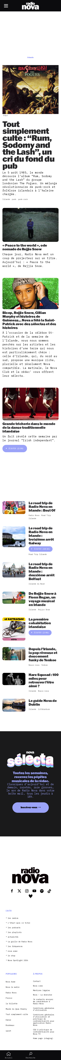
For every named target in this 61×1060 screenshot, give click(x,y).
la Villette (11, 1003)
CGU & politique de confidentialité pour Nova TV (43, 1032)
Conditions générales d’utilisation (43, 1009)
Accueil (8, 1055)
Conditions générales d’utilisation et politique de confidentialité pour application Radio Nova (43, 1020)
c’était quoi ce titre (19, 923)
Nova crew (38, 986)
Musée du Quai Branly (16, 1009)
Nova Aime (10, 981)
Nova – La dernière (42, 995)
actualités (13, 937)
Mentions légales (41, 990)
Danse (8, 1020)
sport (8, 1031)
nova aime (12, 951)
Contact (37, 981)
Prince (9, 998)
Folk (5, 115)
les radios (13, 918)
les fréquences (15, 946)
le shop (11, 956)
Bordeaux (10, 1025)
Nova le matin (13, 987)
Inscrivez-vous (29, 807)
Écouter (14, 448)
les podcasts (14, 928)
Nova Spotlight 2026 (18, 960)
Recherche (30, 1055)
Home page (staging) (43, 1038)
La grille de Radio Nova (20, 942)
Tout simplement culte (17, 1014)
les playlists (15, 932)
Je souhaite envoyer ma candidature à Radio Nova (43, 1001)
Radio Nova (11, 992)
